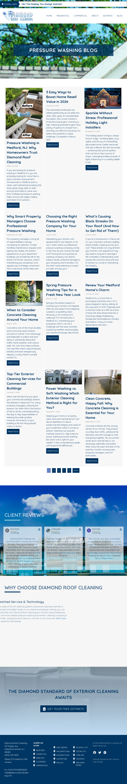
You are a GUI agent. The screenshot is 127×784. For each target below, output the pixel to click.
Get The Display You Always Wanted (42, 4)
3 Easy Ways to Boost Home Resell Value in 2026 (61, 97)
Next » (76, 470)
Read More (13, 205)
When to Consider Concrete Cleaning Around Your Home (22, 315)
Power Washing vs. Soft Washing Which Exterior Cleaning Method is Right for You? (62, 398)
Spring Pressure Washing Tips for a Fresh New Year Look (63, 290)
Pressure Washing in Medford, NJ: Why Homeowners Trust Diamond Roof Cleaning (23, 152)
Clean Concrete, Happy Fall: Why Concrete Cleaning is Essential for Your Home (102, 408)
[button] (63, 708)
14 (69, 470)
